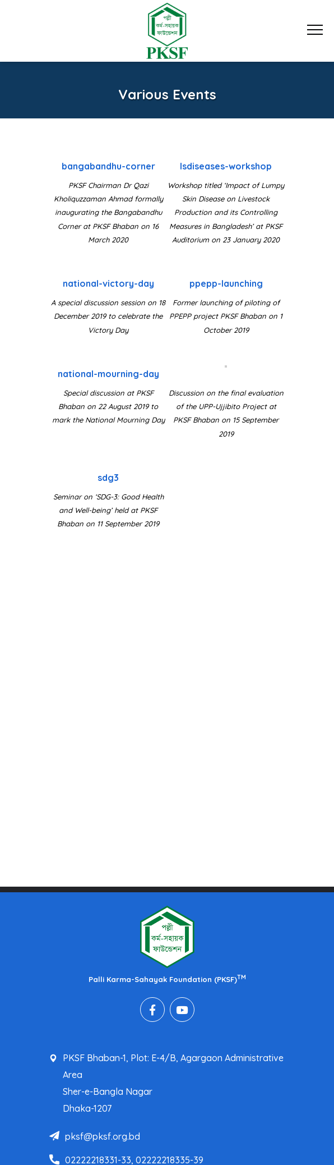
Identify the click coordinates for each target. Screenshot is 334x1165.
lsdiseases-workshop (226, 166)
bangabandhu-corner (108, 166)
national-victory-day (108, 283)
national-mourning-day (108, 373)
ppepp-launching (226, 283)
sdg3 (108, 477)
